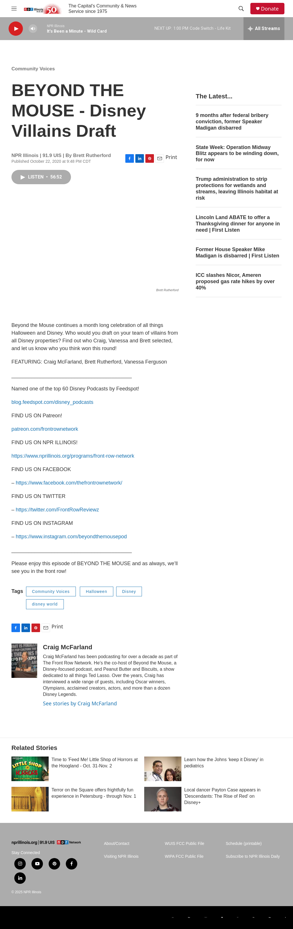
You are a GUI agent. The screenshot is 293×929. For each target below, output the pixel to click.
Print (171, 157)
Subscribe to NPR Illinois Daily (253, 856)
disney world (45, 604)
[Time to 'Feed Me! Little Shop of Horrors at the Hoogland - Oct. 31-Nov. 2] (30, 769)
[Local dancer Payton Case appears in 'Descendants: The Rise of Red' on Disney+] (162, 799)
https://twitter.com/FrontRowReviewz (57, 510)
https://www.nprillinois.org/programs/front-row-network (72, 456)
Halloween (96, 591)
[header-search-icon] (241, 8)
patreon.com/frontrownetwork (44, 429)
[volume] (33, 28)
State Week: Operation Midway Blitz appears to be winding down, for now (237, 153)
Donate (270, 9)
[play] (15, 28)
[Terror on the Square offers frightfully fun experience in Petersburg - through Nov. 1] (30, 799)
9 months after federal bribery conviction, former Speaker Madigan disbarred (232, 121)
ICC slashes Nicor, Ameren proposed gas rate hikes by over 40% (235, 281)
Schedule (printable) (244, 843)
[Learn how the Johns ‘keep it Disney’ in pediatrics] (162, 769)
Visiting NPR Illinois (121, 856)
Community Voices (33, 69)
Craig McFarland (67, 647)
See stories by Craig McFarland (80, 703)
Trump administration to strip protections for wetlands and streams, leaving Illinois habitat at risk (237, 188)
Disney (129, 591)
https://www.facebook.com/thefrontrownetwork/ (69, 483)
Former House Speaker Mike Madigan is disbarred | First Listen (237, 253)
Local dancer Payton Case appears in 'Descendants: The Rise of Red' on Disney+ (222, 796)
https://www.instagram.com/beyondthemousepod (71, 536)
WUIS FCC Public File (184, 843)
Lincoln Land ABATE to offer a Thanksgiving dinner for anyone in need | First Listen (238, 224)
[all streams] (263, 28)
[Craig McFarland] (24, 661)
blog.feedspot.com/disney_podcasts (52, 402)
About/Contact (116, 843)
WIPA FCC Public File (184, 856)
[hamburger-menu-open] (14, 8)
